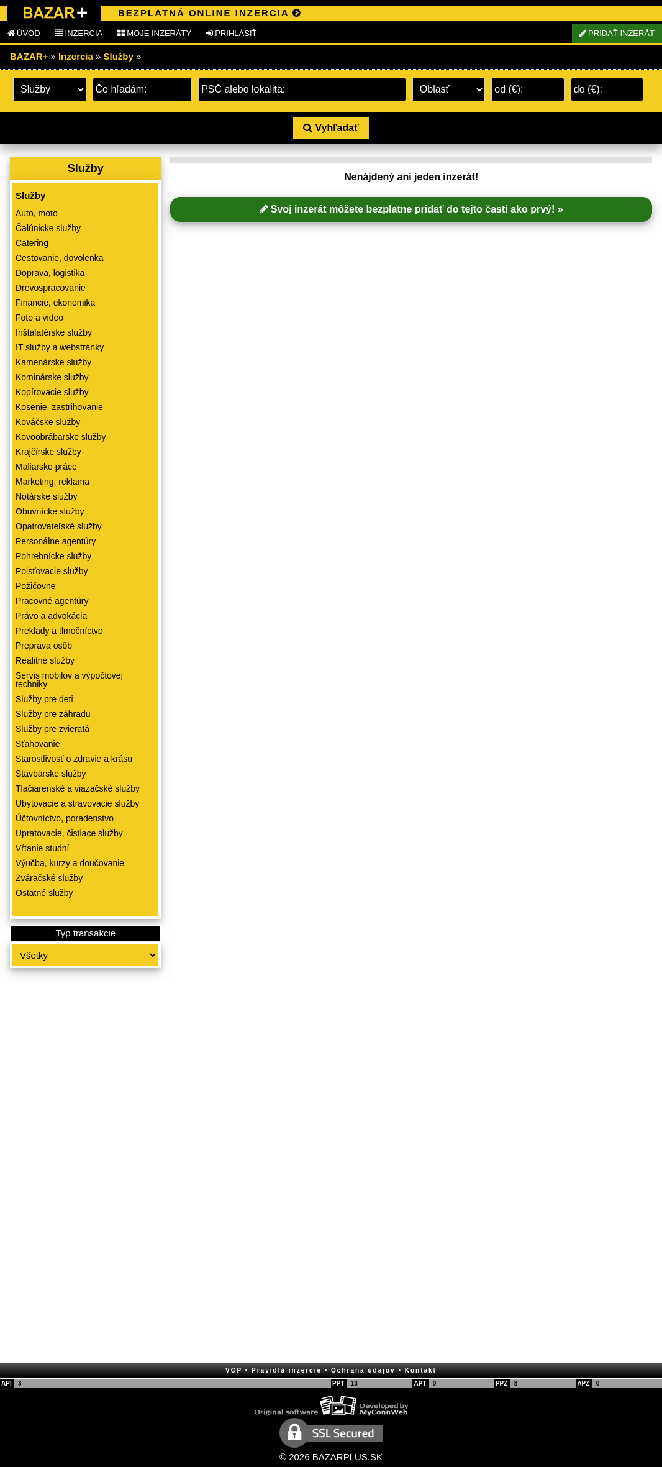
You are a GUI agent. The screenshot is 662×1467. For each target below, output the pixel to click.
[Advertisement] (85, 1166)
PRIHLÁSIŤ (231, 33)
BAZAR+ (29, 56)
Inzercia (75, 56)
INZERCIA (79, 33)
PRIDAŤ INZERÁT (617, 33)
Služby (119, 56)
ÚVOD (23, 33)
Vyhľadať (330, 127)
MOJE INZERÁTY (154, 33)
